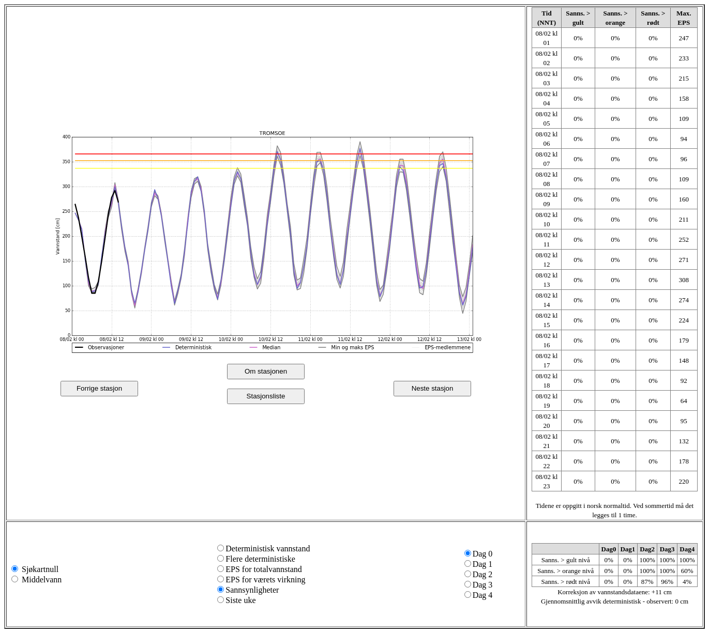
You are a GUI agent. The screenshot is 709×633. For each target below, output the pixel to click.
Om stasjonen (266, 371)
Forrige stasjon (99, 388)
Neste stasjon (433, 388)
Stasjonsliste (266, 396)
